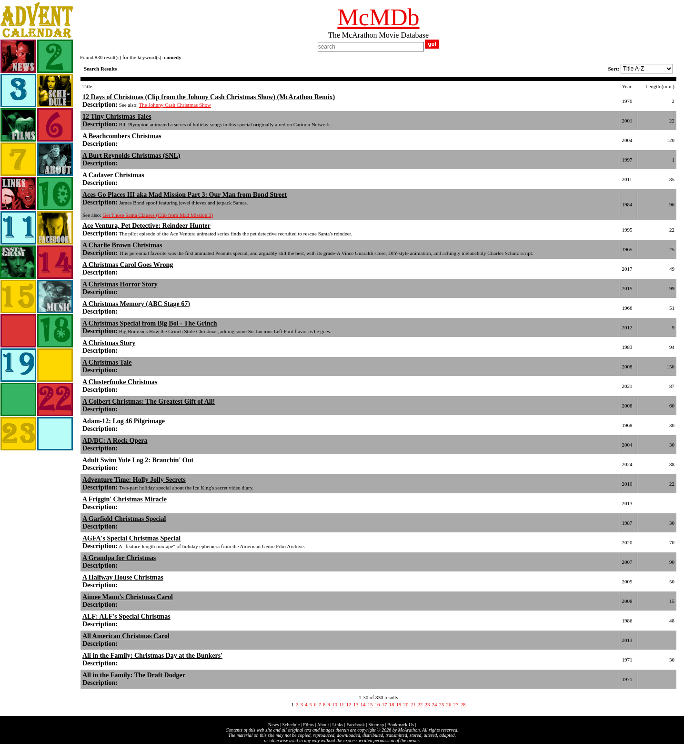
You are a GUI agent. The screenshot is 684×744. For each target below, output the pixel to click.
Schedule (291, 724)
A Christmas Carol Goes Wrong (127, 264)
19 (399, 704)
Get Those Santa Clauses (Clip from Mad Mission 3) (157, 215)
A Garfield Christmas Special (124, 518)
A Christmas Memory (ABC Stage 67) (136, 303)
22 (420, 704)
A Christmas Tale (106, 362)
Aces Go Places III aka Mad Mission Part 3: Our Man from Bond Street (184, 194)
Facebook (355, 724)
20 (406, 704)
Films (308, 724)
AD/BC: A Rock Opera (115, 440)
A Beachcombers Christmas (121, 136)
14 (363, 704)
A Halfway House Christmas (122, 577)
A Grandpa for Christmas (119, 557)
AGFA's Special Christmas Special (131, 538)
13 (356, 704)
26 (449, 704)
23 (427, 704)
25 (441, 704)
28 (463, 704)
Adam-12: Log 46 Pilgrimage (123, 421)
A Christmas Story (108, 343)
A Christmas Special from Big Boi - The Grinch (149, 323)
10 (334, 704)
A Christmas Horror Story (120, 284)
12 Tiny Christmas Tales (116, 116)
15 (370, 704)
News (273, 724)
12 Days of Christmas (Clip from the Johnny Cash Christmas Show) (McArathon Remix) (208, 97)
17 (384, 704)
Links (337, 724)
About (323, 724)
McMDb (378, 17)
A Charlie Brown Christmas (122, 245)
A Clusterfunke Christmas (119, 382)
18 (391, 704)
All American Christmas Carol (126, 636)
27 (456, 704)
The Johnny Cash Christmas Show (175, 105)
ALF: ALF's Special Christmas (126, 616)
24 (434, 704)
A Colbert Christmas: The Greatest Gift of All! (148, 401)
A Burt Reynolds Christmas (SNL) (131, 155)
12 (349, 704)
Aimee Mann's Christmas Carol (127, 597)
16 (377, 704)
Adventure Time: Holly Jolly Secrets (134, 479)
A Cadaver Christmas (113, 175)
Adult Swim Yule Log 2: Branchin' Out (137, 460)
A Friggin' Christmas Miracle (124, 499)
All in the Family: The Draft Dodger (133, 675)
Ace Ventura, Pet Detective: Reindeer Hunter (146, 225)
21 (413, 704)
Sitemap (376, 724)
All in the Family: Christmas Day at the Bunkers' (152, 655)
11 (341, 704)
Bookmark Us (400, 724)
